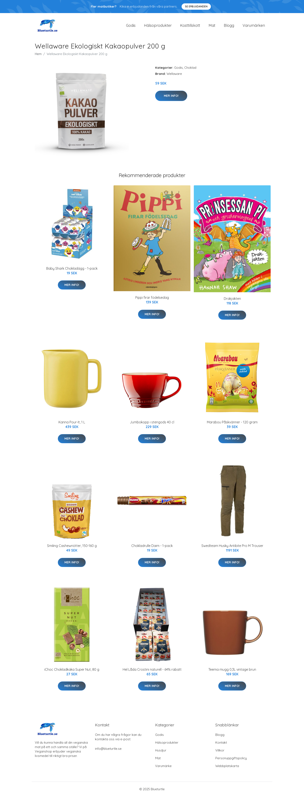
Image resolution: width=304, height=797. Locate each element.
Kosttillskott (190, 25)
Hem (38, 55)
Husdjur (160, 751)
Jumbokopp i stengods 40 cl (152, 423)
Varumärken (254, 25)
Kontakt (221, 743)
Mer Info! (171, 96)
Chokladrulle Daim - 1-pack (152, 546)
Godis (131, 25)
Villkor (219, 751)
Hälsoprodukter (158, 25)
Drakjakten (232, 299)
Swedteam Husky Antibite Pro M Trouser (232, 546)
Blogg (229, 25)
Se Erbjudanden (196, 6)
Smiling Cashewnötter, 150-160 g (72, 546)
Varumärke (163, 767)
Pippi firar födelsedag (152, 298)
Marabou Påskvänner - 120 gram (232, 423)
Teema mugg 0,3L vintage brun (232, 670)
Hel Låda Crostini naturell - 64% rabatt (152, 670)
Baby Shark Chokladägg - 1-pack (72, 269)
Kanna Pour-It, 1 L (71, 423)
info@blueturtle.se (108, 749)
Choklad (190, 68)
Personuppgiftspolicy (231, 759)
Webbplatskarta (227, 767)
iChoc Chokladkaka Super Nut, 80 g (71, 670)
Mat (212, 25)
